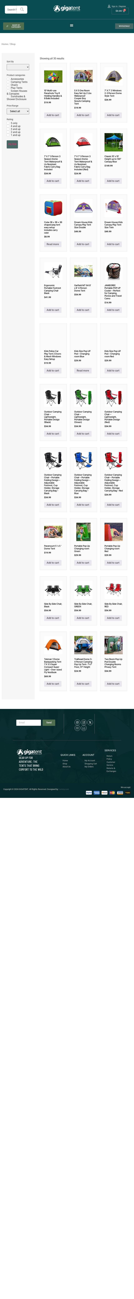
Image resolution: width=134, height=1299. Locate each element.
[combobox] (11, 10)
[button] (71, 25)
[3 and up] (8, 129)
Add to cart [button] (53, 115)
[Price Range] (18, 111)
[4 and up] (8, 126)
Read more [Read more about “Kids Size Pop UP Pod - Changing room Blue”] (83, 370)
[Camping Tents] (8, 82)
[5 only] (8, 123)
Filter (12, 144)
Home (5, 44)
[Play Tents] (8, 88)
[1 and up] (8, 135)
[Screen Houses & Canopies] (8, 91)
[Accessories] (8, 79)
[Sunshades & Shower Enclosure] (8, 96)
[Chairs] (8, 85)
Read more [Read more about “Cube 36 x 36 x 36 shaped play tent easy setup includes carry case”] (53, 244)
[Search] (22, 10)
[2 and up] (8, 132)
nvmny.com (64, 789)
